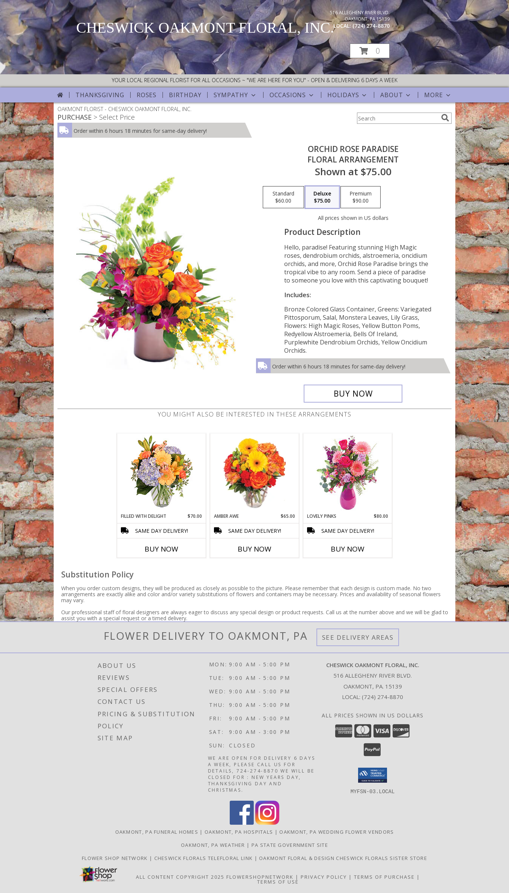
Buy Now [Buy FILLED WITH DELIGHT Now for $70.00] (161, 549)
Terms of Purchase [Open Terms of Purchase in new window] (384, 876)
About (396, 95)
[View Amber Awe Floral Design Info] (254, 473)
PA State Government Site (289, 844)
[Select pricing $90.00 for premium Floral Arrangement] (360, 197)
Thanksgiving (99, 95)
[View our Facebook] (242, 822)
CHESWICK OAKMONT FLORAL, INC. (205, 27)
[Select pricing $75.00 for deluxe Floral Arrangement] (322, 197)
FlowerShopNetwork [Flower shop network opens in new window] (260, 876)
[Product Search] (397, 118)
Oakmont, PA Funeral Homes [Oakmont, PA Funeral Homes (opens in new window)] (157, 831)
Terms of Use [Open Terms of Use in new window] (278, 881)
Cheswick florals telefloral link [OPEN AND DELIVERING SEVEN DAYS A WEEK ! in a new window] (204, 857)
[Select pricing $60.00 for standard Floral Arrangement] (283, 197)
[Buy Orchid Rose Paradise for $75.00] (353, 394)
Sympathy (235, 95)
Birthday (185, 95)
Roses (147, 95)
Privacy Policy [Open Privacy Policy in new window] (324, 876)
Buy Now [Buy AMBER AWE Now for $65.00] (254, 549)
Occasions (292, 95)
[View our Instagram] (267, 822)
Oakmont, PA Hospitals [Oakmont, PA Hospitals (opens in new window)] (239, 831)
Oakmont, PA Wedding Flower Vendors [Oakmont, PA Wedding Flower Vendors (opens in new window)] (336, 831)
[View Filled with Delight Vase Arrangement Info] (161, 473)
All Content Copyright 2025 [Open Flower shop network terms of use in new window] (180, 876)
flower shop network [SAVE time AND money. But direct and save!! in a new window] (115, 857)
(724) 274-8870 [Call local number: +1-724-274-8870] (371, 25)
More (438, 95)
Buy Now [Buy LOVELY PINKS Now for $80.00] (347, 549)
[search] (445, 118)
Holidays (347, 95)
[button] (370, 51)
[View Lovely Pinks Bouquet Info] (347, 473)
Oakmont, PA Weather (213, 844)
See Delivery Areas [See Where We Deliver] (358, 637)
